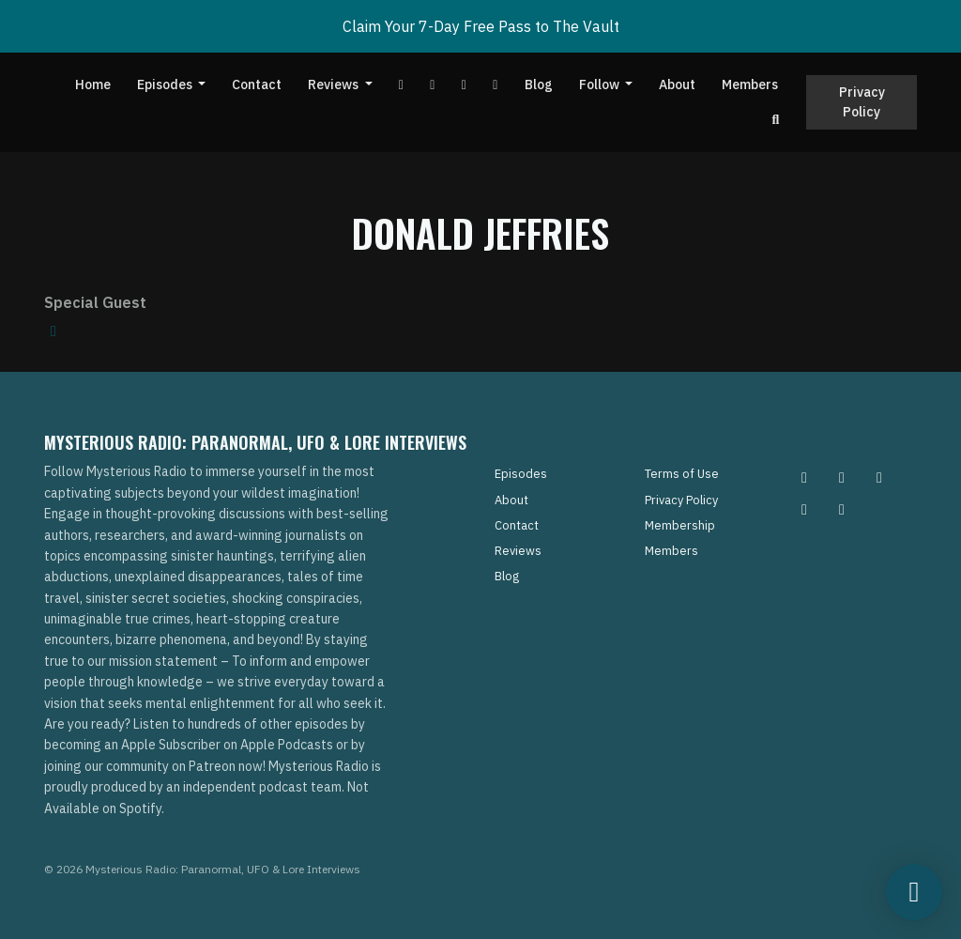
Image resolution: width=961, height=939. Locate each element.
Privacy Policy (862, 102)
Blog (539, 84)
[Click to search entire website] (776, 119)
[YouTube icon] (841, 509)
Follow (600, 84)
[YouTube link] (402, 85)
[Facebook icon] (879, 477)
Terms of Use (682, 474)
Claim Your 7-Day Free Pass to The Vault (481, 26)
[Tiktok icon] (804, 509)
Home (93, 84)
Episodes (166, 84)
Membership (680, 525)
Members (750, 84)
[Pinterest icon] (841, 477)
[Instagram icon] (804, 477)
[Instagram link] (495, 85)
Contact (257, 84)
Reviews (334, 84)
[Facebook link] (433, 85)
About (677, 84)
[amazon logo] (53, 330)
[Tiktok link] (464, 85)
